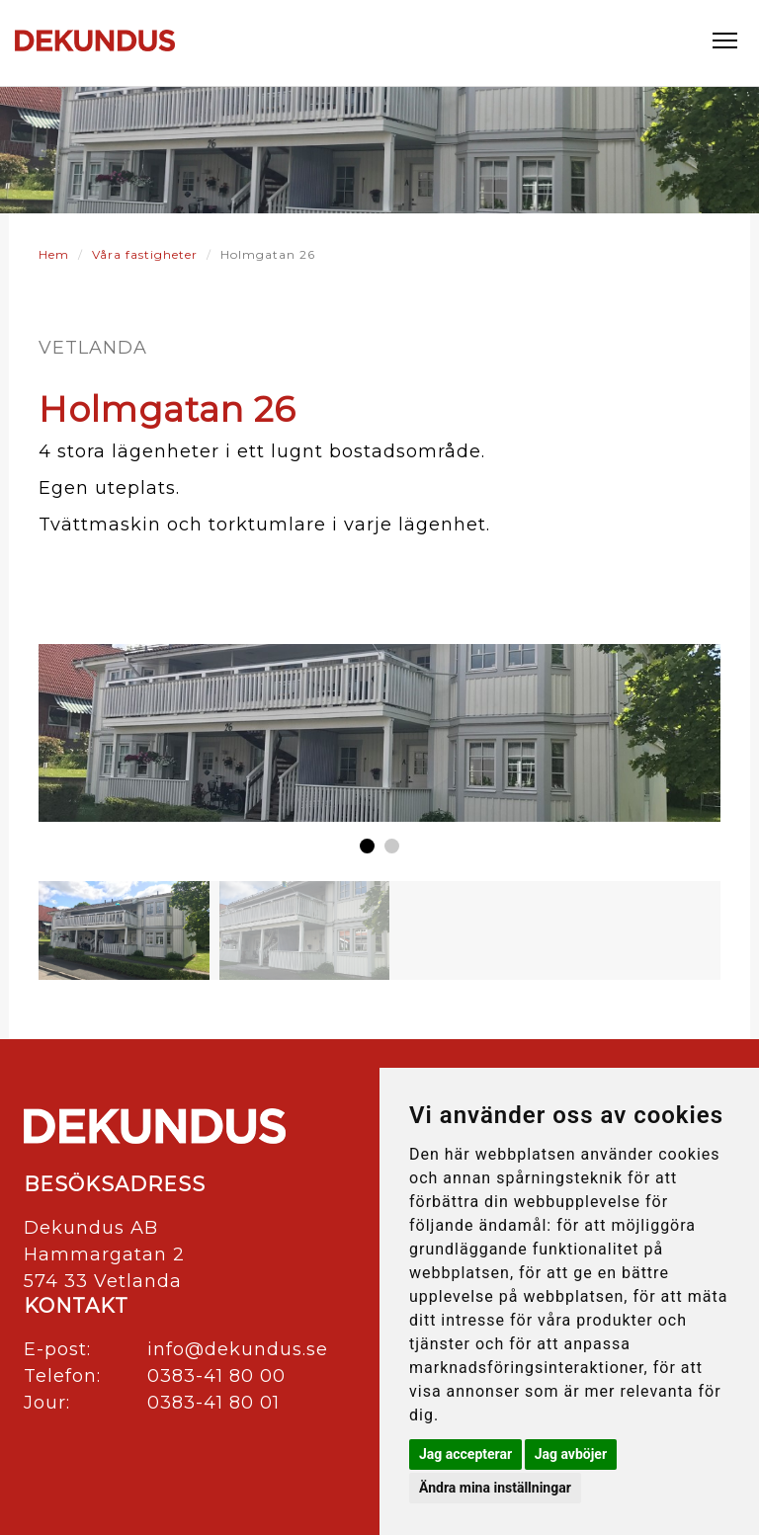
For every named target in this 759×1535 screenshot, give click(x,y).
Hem (54, 254)
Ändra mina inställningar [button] (495, 1487)
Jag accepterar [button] (465, 1454)
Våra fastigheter (145, 254)
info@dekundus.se (237, 1349)
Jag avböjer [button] (571, 1454)
